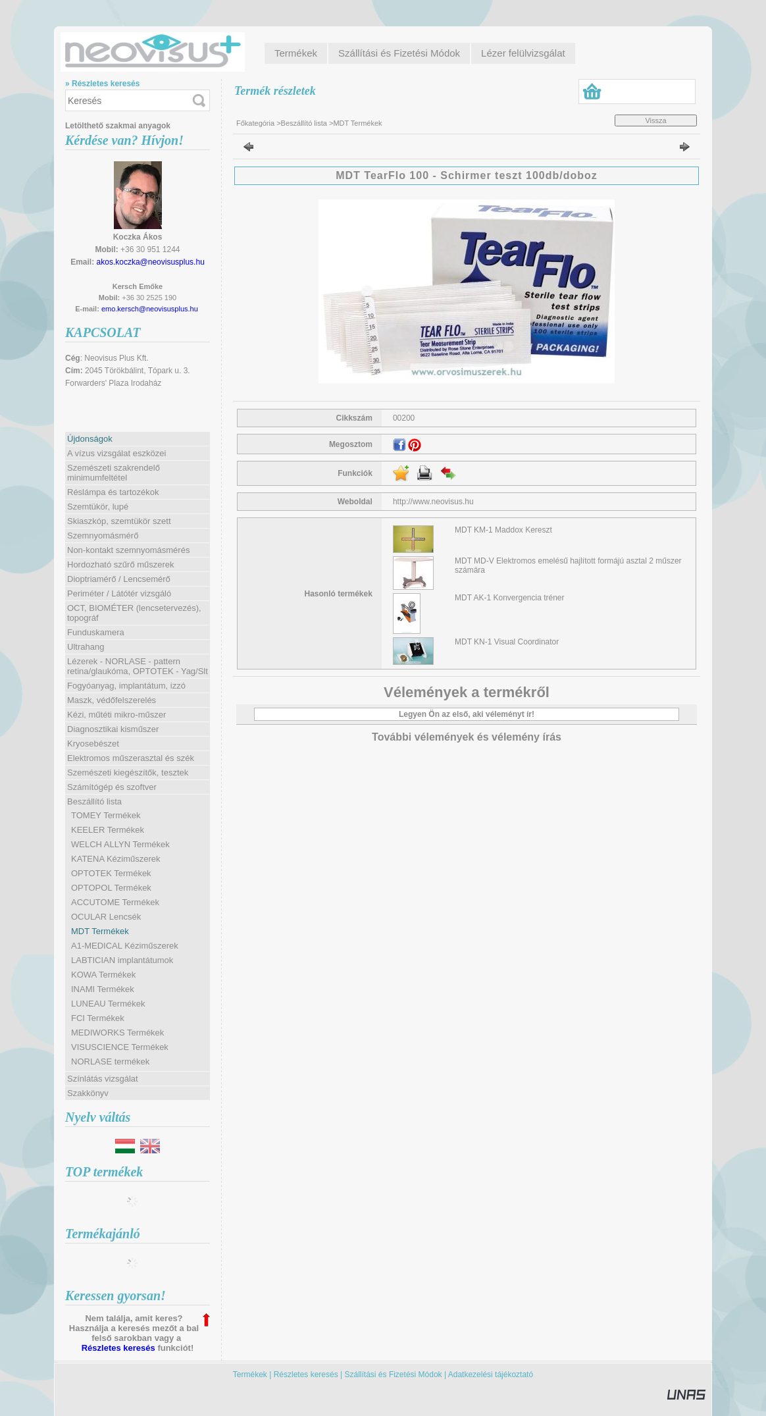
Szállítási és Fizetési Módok (393, 1374)
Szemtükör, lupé (97, 506)
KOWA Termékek (103, 975)
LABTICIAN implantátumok (122, 960)
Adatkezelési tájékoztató (490, 1374)
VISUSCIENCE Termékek (119, 1047)
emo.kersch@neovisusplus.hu (149, 309)
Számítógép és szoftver (112, 787)
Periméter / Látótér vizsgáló (119, 593)
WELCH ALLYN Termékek (120, 844)
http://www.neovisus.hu (433, 501)
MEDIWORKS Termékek (117, 1032)
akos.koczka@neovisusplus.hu (151, 262)
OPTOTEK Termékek (111, 873)
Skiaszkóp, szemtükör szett (119, 521)
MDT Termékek (100, 931)
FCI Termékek (97, 1018)
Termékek (250, 1374)
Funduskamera (95, 632)
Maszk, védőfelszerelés (111, 700)
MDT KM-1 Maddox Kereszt (503, 530)
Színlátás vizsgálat (102, 1079)
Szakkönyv (88, 1093)
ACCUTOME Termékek (115, 902)
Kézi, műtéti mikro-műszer (116, 715)
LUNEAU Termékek (108, 1004)
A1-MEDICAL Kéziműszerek (124, 946)
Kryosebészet (93, 743)
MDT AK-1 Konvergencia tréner (510, 597)
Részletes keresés (118, 1348)
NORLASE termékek (110, 1061)
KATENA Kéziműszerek (116, 859)
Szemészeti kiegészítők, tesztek (127, 772)
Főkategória (255, 123)
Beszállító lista (304, 123)
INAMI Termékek (102, 989)
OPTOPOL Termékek (111, 888)
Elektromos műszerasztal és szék (130, 758)
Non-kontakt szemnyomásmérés (128, 550)
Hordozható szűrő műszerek (120, 564)
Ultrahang (85, 647)
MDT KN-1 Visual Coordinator (507, 641)
